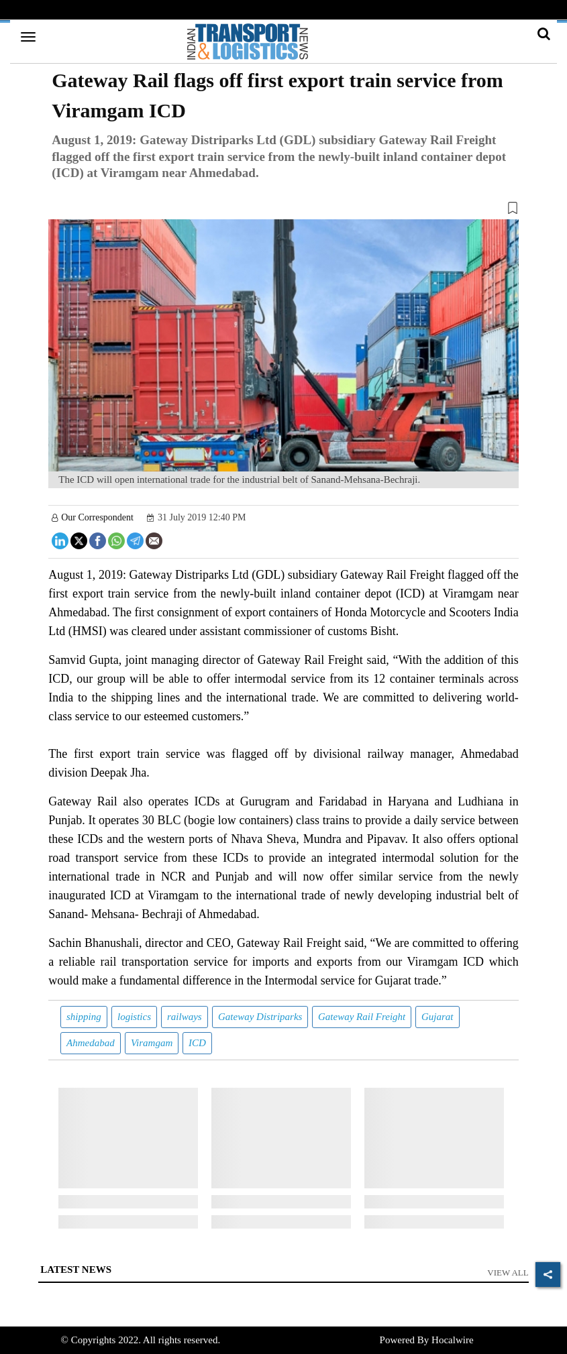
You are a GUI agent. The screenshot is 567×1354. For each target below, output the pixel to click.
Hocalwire (452, 1340)
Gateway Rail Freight (361, 1016)
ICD (197, 1042)
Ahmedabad (90, 1042)
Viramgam (151, 1042)
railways (184, 1016)
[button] (283, 210)
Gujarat (437, 1016)
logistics (134, 1016)
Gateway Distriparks (260, 1016)
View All (508, 1272)
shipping (83, 1016)
